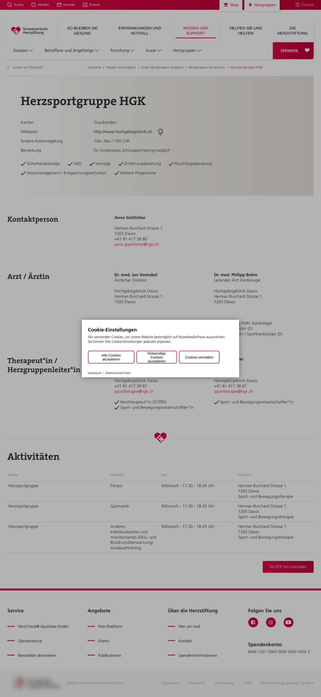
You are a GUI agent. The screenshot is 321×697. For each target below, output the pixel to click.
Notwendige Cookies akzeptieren (156, 357)
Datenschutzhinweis (118, 372)
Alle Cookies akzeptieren (111, 357)
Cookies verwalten (199, 357)
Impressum (95, 372)
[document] (160, 338)
